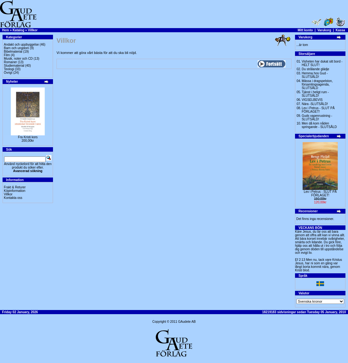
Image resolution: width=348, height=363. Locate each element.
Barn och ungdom (16, 48)
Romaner (10, 62)
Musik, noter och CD (18, 58)
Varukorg (324, 30)
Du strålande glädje (315, 69)
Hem (5, 30)
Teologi (9, 69)
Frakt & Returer (15, 187)
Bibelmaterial (13, 51)
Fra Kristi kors (28, 137)
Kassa (340, 30)
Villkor (32, 30)
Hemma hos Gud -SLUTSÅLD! (315, 75)
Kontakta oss (13, 198)
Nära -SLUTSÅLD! (315, 104)
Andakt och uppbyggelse (21, 44)
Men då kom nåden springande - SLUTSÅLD (319, 125)
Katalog (18, 30)
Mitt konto (305, 30)
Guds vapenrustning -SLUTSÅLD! (317, 117)
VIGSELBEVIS (312, 100)
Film (7, 55)
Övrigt (8, 72)
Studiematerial (14, 65)
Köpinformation (14, 191)
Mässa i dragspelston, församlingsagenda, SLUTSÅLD (317, 84)
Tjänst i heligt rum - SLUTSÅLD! (315, 93)
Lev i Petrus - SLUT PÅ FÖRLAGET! (318, 109)
